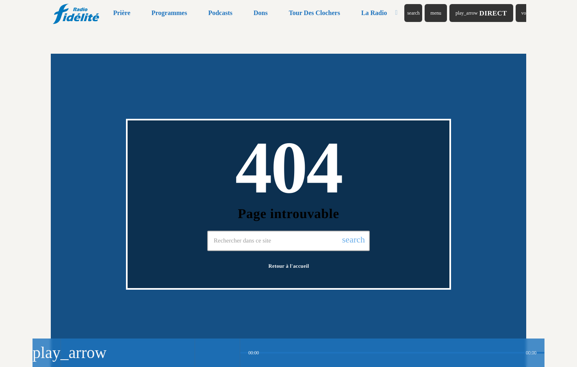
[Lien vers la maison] (76, 13)
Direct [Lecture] (481, 13)
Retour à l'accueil (289, 266)
